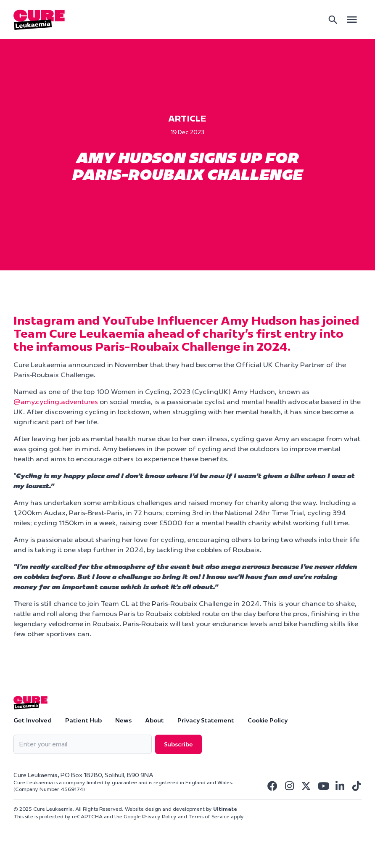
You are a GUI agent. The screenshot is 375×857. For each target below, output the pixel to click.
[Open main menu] (352, 19)
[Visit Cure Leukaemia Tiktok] (356, 786)
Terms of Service (209, 816)
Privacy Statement (205, 720)
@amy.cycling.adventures (55, 401)
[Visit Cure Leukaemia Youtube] (323, 786)
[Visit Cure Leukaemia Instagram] (289, 786)
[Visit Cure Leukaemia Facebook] (272, 786)
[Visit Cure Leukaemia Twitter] (306, 786)
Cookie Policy (268, 720)
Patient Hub (83, 720)
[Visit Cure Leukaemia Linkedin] (340, 786)
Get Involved (32, 720)
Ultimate (225, 809)
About (154, 720)
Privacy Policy (159, 816)
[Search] (333, 20)
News (123, 720)
